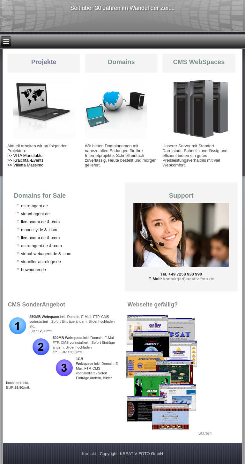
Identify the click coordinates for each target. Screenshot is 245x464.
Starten (205, 433)
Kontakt (89, 453)
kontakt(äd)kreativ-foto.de (188, 278)
